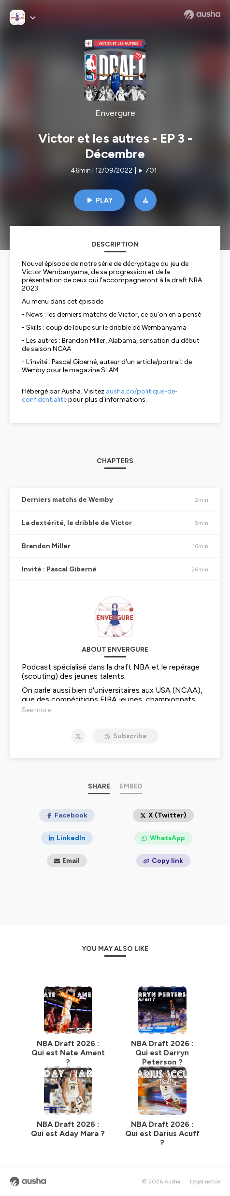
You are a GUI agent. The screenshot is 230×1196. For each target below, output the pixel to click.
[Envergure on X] (78, 736)
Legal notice (205, 1181)
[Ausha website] (202, 14)
